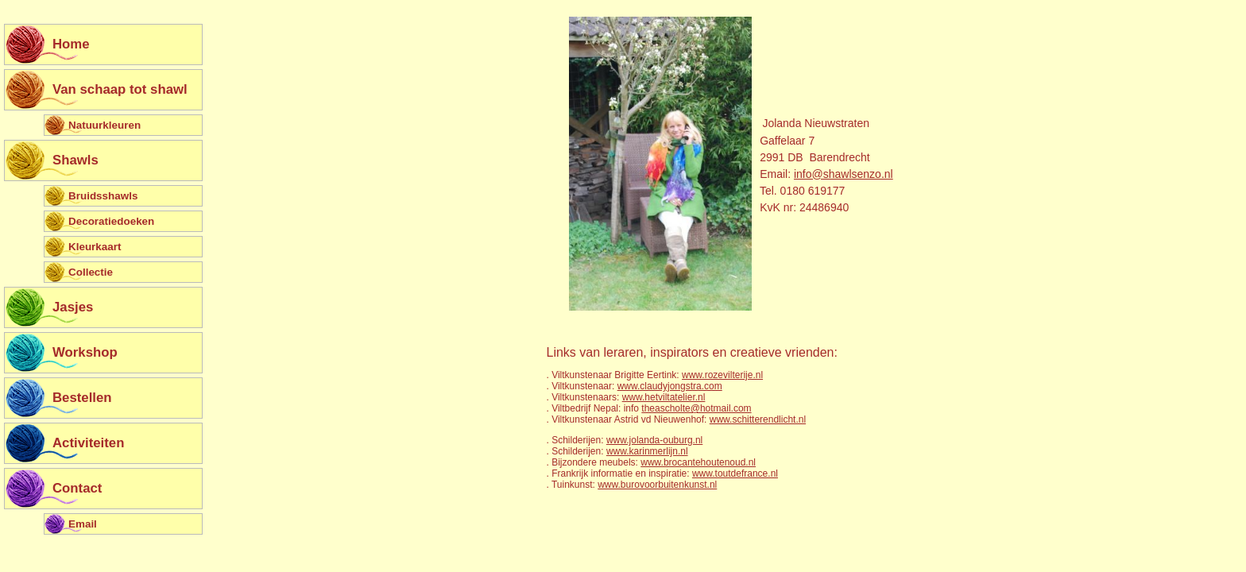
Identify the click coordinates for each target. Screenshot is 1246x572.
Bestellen (82, 397)
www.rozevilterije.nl (722, 375)
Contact (77, 488)
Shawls (75, 160)
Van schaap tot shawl (120, 89)
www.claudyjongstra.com (669, 386)
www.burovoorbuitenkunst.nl (657, 484)
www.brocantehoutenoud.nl (698, 462)
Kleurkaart (94, 247)
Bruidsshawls (102, 196)
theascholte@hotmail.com (696, 408)
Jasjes (72, 307)
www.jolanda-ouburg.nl (654, 440)
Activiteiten (88, 442)
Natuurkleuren (104, 125)
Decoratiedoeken (111, 221)
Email (82, 524)
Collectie (90, 272)
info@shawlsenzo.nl (843, 174)
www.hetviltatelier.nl (664, 397)
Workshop (85, 352)
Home (71, 44)
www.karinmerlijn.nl (647, 451)
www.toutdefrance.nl (735, 473)
